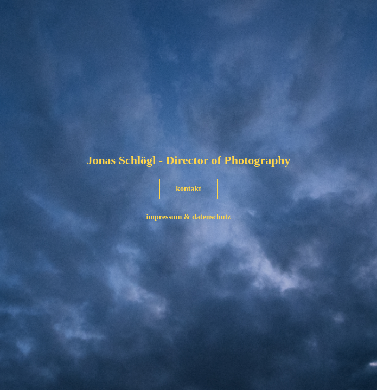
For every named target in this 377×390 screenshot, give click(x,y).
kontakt (188, 189)
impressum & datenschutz (188, 217)
